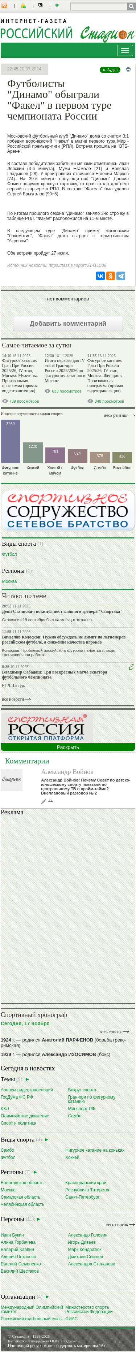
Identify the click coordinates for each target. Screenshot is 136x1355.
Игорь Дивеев (81, 1242)
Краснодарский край (85, 1182)
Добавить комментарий (68, 323)
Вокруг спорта (82, 1089)
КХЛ (5, 1108)
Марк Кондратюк (84, 1249)
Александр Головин (87, 1235)
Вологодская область (22, 1182)
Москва (9, 581)
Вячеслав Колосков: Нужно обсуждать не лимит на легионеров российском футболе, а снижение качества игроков (64, 640)
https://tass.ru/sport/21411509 (77, 265)
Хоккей (72, 1157)
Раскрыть (68, 747)
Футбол (9, 554)
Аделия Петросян (18, 1256)
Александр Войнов (67, 771)
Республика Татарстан (88, 1189)
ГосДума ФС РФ (17, 1097)
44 (50, 801)
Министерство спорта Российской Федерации (89, 1309)
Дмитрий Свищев (85, 1256)
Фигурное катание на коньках (94, 1150)
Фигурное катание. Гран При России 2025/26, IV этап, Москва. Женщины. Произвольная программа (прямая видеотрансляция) (105, 375)
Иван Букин (12, 1235)
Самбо (74, 1115)
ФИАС (71, 1318)
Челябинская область (22, 1204)
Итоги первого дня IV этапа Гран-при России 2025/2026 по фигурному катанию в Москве (65, 370)
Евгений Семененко (21, 1263)
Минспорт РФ (81, 1108)
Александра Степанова (91, 1263)
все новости (13, 699)
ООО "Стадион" (63, 1341)
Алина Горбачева (18, 1242)
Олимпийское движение (25, 1115)
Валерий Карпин (17, 1249)
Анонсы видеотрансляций (27, 1089)
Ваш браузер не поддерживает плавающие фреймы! (68, 908)
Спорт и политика (18, 1123)
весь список (110, 1031)
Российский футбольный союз (31, 1318)
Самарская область (21, 1197)
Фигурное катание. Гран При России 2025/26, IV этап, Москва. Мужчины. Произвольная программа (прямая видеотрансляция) (20, 375)
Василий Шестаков (20, 1271)
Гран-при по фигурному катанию (91, 1099)
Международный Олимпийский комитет (32, 1309)
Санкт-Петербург (82, 1197)
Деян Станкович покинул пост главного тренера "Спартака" (62, 611)
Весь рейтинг (116, 415)
